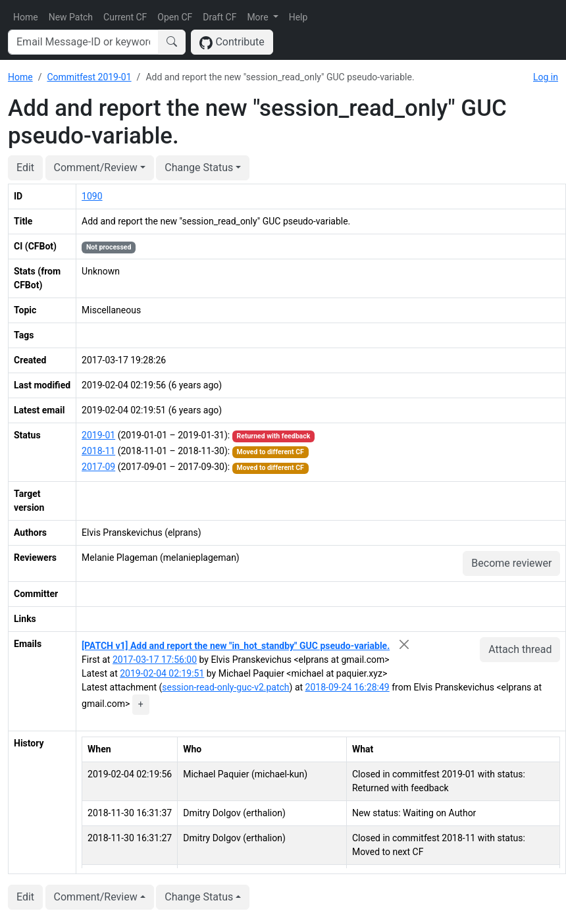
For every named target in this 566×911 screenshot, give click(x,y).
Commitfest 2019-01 (89, 77)
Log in (545, 77)
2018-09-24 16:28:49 (347, 687)
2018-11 (98, 451)
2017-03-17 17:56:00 (155, 659)
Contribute (232, 42)
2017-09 (98, 466)
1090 (92, 196)
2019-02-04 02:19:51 (162, 673)
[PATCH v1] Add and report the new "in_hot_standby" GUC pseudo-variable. (236, 645)
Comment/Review (96, 167)
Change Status (199, 167)
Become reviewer (511, 563)
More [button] (258, 17)
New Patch (71, 17)
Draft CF (219, 17)
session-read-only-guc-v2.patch (225, 687)
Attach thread (520, 649)
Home (25, 17)
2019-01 (98, 435)
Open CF (174, 17)
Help (298, 17)
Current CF (125, 17)
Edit (25, 167)
